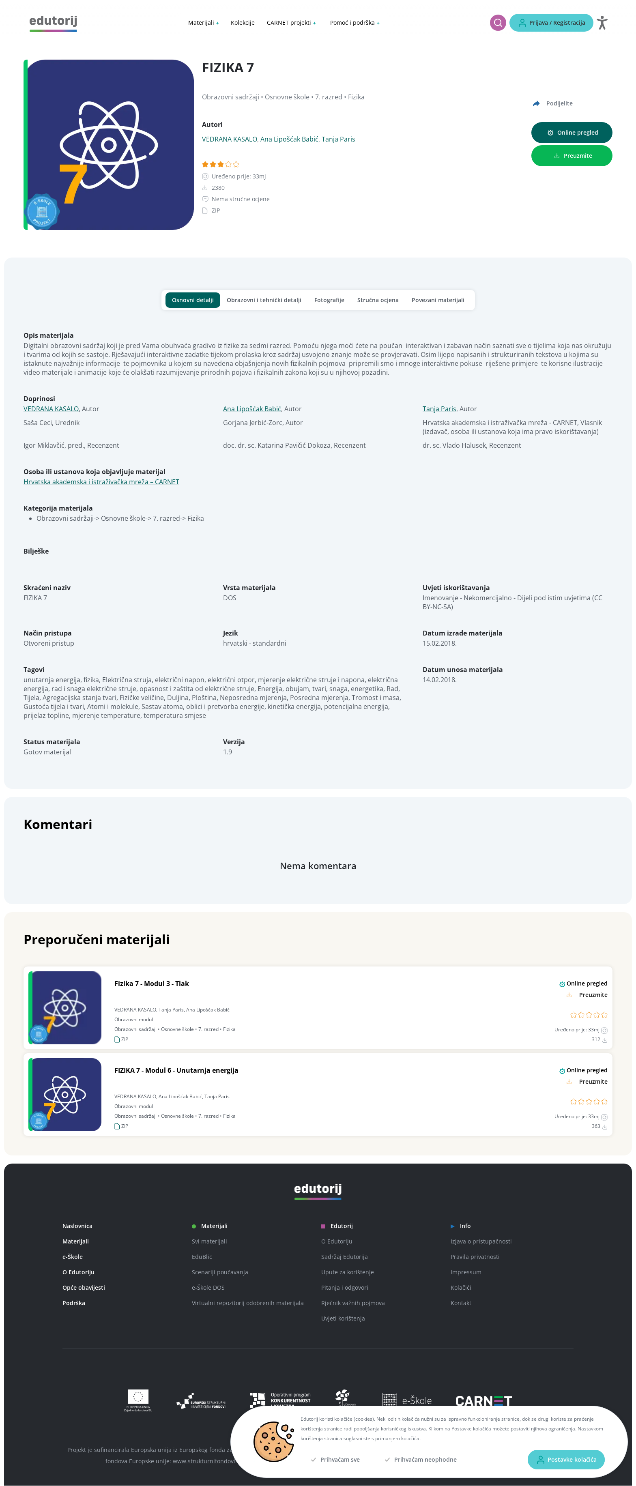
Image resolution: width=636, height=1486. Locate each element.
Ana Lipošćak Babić (289, 139)
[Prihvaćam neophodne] (419, 1459)
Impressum (466, 1272)
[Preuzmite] (571, 156)
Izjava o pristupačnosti (481, 1241)
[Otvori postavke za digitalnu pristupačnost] (602, 23)
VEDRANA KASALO (229, 139)
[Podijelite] (552, 104)
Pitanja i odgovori (344, 1288)
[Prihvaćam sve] (334, 1459)
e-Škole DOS (208, 1288)
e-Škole (72, 1257)
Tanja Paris (338, 139)
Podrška (73, 1303)
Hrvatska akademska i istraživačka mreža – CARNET (101, 482)
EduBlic (202, 1257)
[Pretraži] (498, 23)
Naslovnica (77, 1226)
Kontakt (461, 1303)
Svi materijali (209, 1241)
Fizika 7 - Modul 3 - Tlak (151, 983)
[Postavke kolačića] (566, 1459)
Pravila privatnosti (475, 1257)
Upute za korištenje (347, 1272)
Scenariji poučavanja (220, 1272)
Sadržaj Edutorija (344, 1257)
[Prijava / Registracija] (551, 23)
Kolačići (461, 1288)
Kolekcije (243, 22)
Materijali (75, 1241)
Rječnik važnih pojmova (353, 1303)
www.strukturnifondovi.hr (208, 1461)
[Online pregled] (571, 133)
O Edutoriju (78, 1272)
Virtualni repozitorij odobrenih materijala (248, 1303)
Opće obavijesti (83, 1288)
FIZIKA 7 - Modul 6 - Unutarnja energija (176, 1070)
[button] (203, 23)
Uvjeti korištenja (343, 1319)
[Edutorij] (53, 23)
